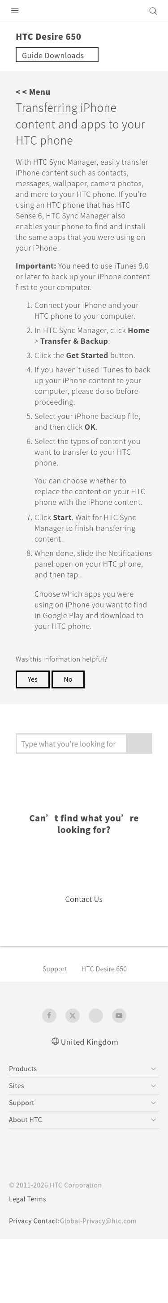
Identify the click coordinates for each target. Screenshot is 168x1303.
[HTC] (84, 10)
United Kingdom (90, 1105)
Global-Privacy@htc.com (105, 1285)
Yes (33, 743)
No (70, 743)
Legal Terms (29, 1263)
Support (56, 1032)
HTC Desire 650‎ (110, 1032)
